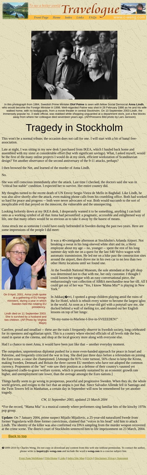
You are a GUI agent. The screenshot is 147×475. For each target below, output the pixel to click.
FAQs (89, 458)
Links (62, 458)
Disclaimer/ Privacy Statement (111, 458)
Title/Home (51, 458)
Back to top (17, 436)
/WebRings (37, 458)
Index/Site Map (75, 458)
